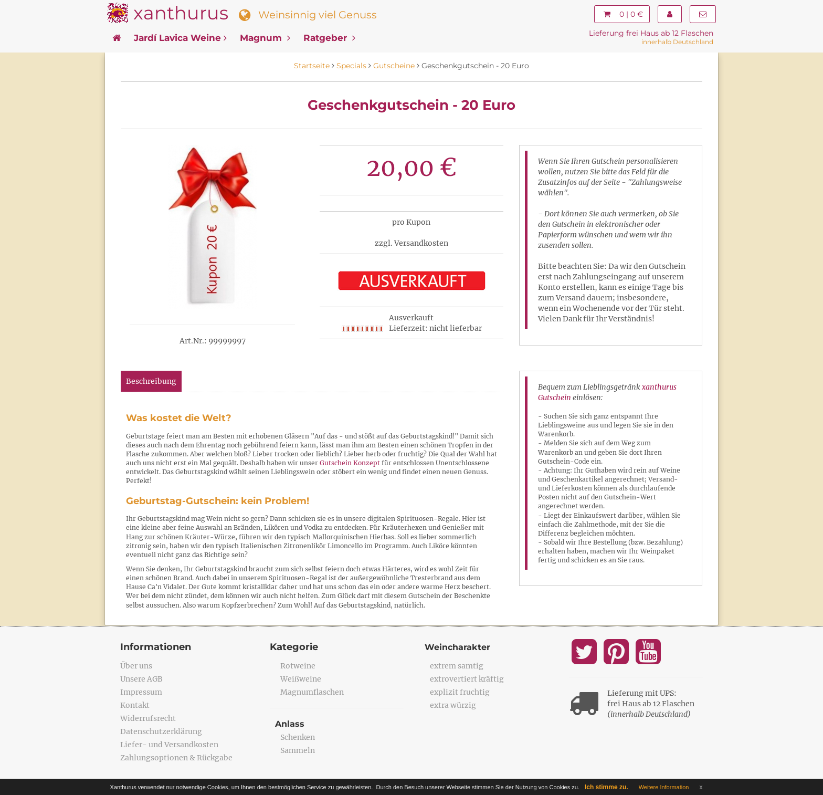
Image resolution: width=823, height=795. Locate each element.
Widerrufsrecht (148, 718)
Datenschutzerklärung (161, 731)
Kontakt (135, 705)
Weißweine (300, 679)
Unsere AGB (141, 679)
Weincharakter (457, 647)
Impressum (141, 692)
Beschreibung (151, 381)
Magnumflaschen (312, 692)
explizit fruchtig (460, 692)
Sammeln (297, 750)
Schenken (297, 737)
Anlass (289, 724)
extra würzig (453, 705)
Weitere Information (664, 787)
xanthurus (180, 13)
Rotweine (297, 666)
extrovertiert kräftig (467, 679)
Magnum (265, 38)
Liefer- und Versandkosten (169, 744)
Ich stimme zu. (606, 787)
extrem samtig (456, 666)
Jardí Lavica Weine (180, 38)
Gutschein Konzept (350, 463)
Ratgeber (329, 38)
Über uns (136, 666)
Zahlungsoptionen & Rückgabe (176, 757)
